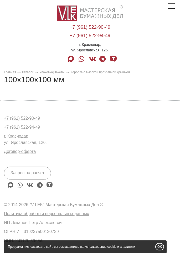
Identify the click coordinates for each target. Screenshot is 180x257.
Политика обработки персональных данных (46, 213)
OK (159, 247)
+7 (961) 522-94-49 (90, 35)
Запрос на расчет (27, 173)
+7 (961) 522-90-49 (90, 27)
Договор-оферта (20, 151)
